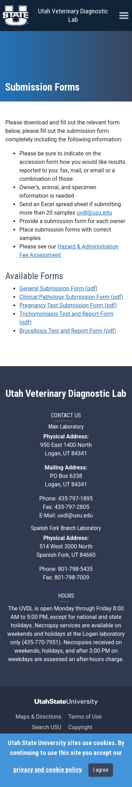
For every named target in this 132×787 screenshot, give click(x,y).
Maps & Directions (38, 716)
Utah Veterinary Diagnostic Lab (73, 15)
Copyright (80, 727)
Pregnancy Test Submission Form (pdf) (68, 305)
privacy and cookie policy (47, 770)
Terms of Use (85, 716)
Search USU (46, 727)
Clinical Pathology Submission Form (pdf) (71, 297)
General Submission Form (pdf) (58, 288)
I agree (100, 770)
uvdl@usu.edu (94, 212)
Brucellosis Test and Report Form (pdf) (67, 330)
